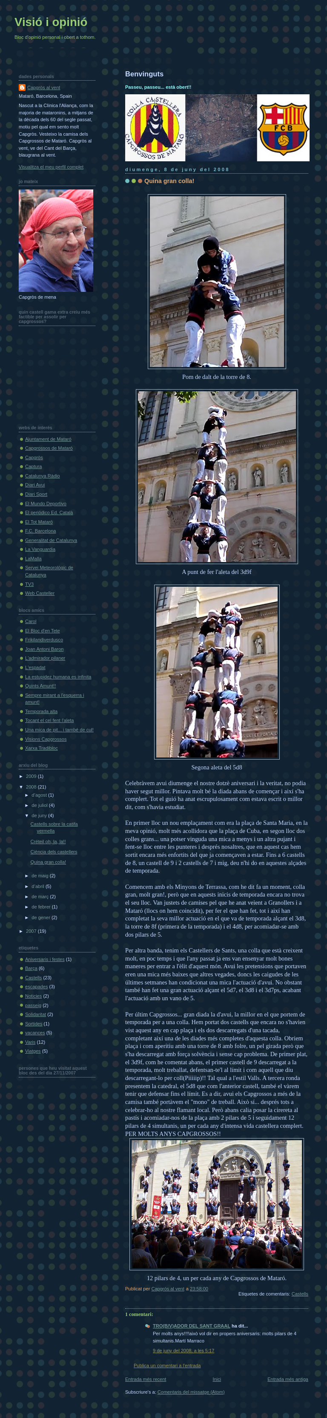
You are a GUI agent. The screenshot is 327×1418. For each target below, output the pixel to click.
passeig (33, 1005)
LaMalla (33, 558)
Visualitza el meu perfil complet (51, 166)
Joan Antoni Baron (44, 649)
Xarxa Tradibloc (41, 748)
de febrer (42, 906)
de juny (40, 815)
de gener (42, 917)
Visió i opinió (50, 22)
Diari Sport (36, 494)
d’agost (40, 795)
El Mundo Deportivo (45, 503)
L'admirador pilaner (45, 658)
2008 (32, 786)
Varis (30, 1042)
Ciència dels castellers (54, 851)
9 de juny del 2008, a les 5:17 (183, 1350)
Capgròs (34, 457)
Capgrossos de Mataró (49, 448)
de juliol (40, 805)
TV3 (29, 584)
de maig (40, 875)
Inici (216, 1379)
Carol (30, 621)
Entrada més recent (145, 1379)
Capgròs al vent (43, 87)
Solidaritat (35, 1014)
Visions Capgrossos (45, 739)
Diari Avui (35, 484)
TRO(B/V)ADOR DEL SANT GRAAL (191, 1325)
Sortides (34, 1023)
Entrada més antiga (287, 1379)
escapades (36, 986)
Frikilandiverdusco (44, 639)
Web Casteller (39, 593)
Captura (33, 466)
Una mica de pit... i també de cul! (59, 729)
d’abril (39, 886)
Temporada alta (41, 711)
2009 (32, 776)
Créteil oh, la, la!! (48, 841)
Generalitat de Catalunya (51, 540)
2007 (32, 931)
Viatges (33, 1051)
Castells (300, 1293)
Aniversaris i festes (45, 959)
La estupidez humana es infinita (58, 676)
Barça (31, 968)
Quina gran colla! (48, 862)
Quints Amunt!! (40, 685)
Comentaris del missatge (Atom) (191, 1392)
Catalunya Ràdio (42, 475)
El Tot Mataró (39, 521)
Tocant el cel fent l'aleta (49, 720)
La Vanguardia (40, 549)
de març (41, 896)
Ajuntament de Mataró (48, 439)
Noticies (33, 996)
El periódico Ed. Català (49, 512)
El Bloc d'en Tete (42, 630)
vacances (35, 1032)
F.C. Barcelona (40, 530)
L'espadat (35, 667)
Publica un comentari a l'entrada (167, 1365)
